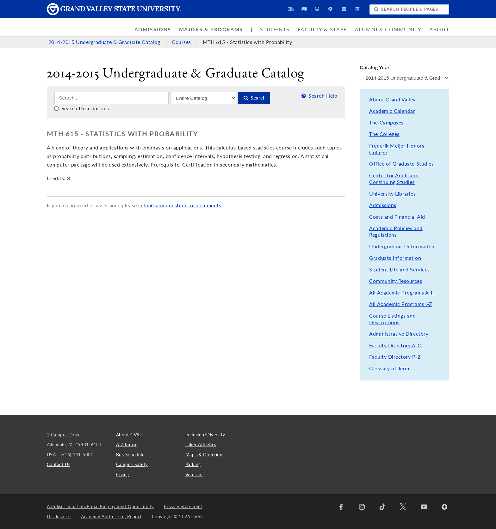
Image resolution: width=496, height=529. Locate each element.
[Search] (111, 98)
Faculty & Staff (322, 29)
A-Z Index (126, 444)
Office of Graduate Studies (401, 164)
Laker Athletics (200, 444)
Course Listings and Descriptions (392, 319)
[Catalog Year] (404, 78)
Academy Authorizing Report (111, 516)
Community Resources (395, 281)
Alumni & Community (388, 29)
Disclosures (59, 516)
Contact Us (58, 464)
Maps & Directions (205, 454)
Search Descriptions (81, 108)
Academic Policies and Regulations (395, 231)
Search (254, 97)
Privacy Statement (183, 506)
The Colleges (384, 134)
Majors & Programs (211, 29)
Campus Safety (132, 464)
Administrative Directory (398, 334)
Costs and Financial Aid (397, 217)
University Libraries (392, 194)
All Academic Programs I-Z (400, 304)
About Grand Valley (392, 99)
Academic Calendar (392, 111)
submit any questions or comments (179, 205)
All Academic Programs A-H (402, 292)
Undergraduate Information (401, 246)
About (439, 29)
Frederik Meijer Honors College (396, 149)
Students (275, 29)
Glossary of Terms (390, 368)
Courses (182, 42)
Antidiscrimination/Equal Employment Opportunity (100, 506)
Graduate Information (395, 258)
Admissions (152, 29)
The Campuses (386, 122)
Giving (122, 474)
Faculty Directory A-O (395, 345)
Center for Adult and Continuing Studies (393, 179)
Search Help (318, 96)
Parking (193, 464)
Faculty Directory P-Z (395, 357)
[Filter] (203, 98)
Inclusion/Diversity (205, 434)
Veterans (194, 474)
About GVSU (129, 434)
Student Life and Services (399, 269)
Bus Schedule (130, 454)
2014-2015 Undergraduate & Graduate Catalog (105, 42)
